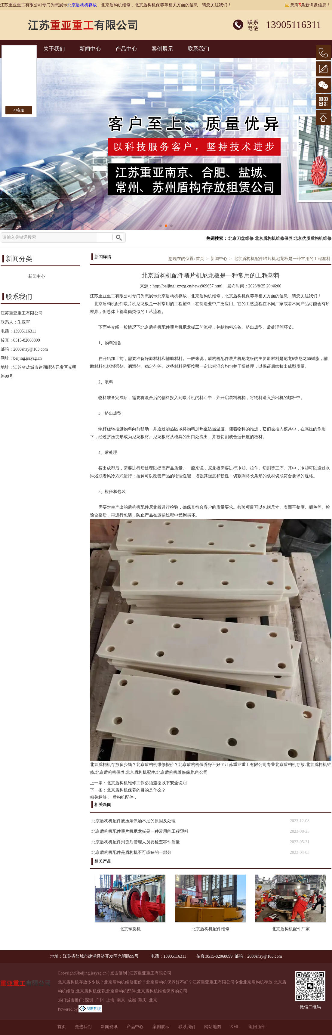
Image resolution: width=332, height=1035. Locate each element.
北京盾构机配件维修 (210, 929)
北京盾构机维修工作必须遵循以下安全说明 (147, 783)
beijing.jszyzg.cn (27, 358)
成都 (132, 1000)
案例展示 (162, 49)
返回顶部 (257, 1026)
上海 (110, 1000)
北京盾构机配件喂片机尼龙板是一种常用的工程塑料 (282, 258)
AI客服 (18, 110)
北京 (153, 1000)
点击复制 (118, 973)
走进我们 (83, 1026)
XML (234, 1026)
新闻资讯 (109, 1026)
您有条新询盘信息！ (307, 5)
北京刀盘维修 (241, 238)
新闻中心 (90, 49)
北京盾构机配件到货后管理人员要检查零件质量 (135, 842)
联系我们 (198, 49)
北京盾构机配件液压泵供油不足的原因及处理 (133, 821)
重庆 (142, 1000)
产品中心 (126, 49)
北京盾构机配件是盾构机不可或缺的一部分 (131, 852)
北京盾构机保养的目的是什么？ (136, 790)
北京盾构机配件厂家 (291, 929)
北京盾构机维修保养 (274, 238)
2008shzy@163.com (30, 349)
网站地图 (212, 1026)
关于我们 (54, 49)
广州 (99, 1000)
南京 (121, 1000)
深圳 (89, 1000)
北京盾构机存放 (82, 5)
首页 (200, 258)
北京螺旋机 (130, 929)
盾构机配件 (123, 797)
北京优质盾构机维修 (312, 238)
